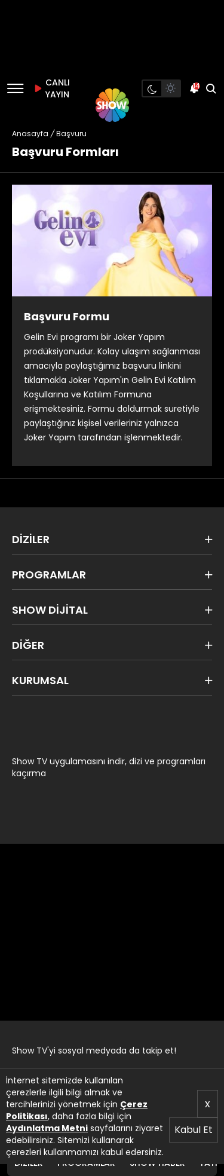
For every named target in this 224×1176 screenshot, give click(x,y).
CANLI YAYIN (50, 88)
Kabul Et (193, 1130)
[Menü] (15, 88)
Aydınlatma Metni (47, 1128)
